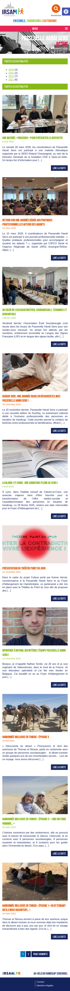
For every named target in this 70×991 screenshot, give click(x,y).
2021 (11, 79)
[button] (66, 12)
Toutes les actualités (16, 61)
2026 (11, 69)
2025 (11, 73)
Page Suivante (40, 954)
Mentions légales (45, 985)
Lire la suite (59, 168)
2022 (11, 76)
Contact (40, 982)
